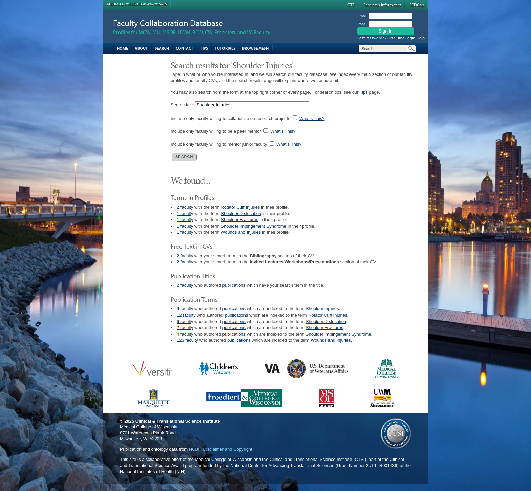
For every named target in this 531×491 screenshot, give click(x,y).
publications (234, 285)
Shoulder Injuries (322, 308)
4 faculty (185, 334)
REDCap (416, 4)
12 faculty (186, 315)
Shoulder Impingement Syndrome (253, 226)
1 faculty (185, 213)
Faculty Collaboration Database (168, 23)
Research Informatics (382, 4)
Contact (184, 48)
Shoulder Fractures (239, 219)
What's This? (312, 118)
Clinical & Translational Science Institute (177, 421)
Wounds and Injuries (241, 232)
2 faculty (185, 207)
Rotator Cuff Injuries (240, 207)
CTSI (351, 4)
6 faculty (185, 321)
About (141, 48)
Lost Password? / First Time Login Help (391, 37)
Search (162, 48)
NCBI (194, 449)
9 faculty (185, 308)
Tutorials (225, 48)
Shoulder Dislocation (241, 213)
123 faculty (187, 340)
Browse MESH (255, 48)
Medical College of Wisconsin (137, 4)
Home (122, 48)
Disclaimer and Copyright (227, 449)
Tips (204, 48)
